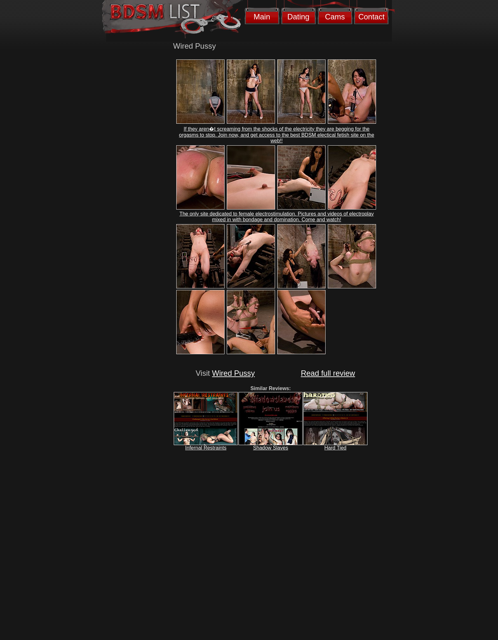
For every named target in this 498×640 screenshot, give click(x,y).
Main (261, 16)
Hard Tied (335, 448)
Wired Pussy (233, 373)
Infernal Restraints (205, 448)
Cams (335, 16)
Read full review (328, 373)
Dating (298, 16)
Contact (371, 16)
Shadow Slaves (270, 448)
